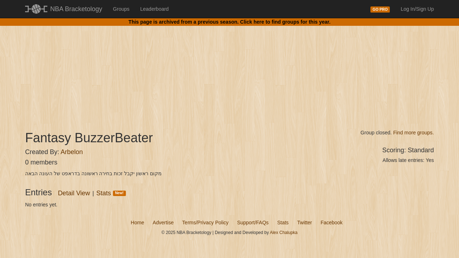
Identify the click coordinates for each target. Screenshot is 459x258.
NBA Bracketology (76, 9)
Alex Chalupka (283, 232)
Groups (121, 9)
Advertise (163, 222)
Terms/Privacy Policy (205, 222)
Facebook (331, 222)
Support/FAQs (253, 222)
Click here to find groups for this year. (285, 22)
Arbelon (72, 152)
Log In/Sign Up (417, 9)
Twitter (304, 222)
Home (137, 222)
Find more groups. (413, 132)
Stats (111, 193)
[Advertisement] (229, 72)
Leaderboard (154, 9)
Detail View (74, 193)
